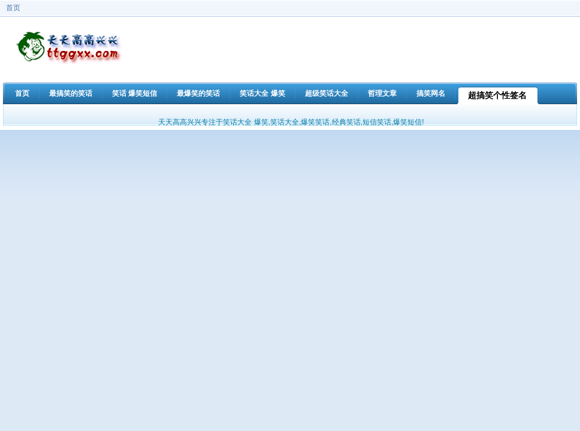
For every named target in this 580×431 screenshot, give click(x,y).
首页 (13, 8)
